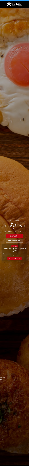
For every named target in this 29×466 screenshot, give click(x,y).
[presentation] (18, 462)
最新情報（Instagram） (14, 240)
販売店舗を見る (14, 236)
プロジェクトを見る (13, 258)
